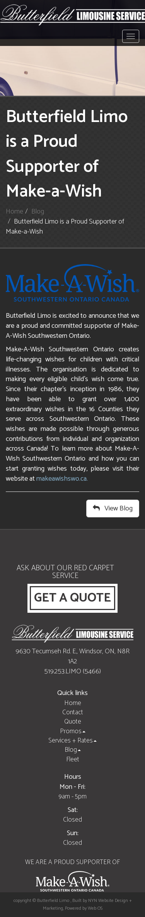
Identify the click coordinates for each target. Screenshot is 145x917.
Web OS (95, 908)
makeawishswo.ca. (62, 479)
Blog (37, 211)
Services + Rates (72, 740)
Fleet (72, 759)
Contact (72, 712)
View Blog (113, 508)
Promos (72, 731)
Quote (72, 721)
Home (14, 211)
